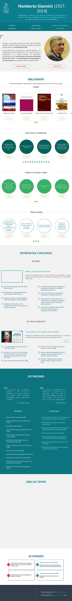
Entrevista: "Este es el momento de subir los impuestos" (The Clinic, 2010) (53, 347)
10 (44, 162)
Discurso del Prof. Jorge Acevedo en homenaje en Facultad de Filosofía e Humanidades (55, 428)
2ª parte (19, 300)
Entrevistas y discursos (60, 25)
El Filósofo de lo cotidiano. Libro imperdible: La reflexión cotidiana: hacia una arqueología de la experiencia (52, 308)
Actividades (60, 28)
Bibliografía (36, 25)
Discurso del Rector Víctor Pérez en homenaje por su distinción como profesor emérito (55, 418)
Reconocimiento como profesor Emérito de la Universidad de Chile (15, 293)
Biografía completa (21, 66)
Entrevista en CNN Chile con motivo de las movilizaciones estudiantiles (52, 294)
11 (46, 162)
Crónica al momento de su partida (51, 433)
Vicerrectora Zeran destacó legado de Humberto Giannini (21, 575)
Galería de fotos (57, 66)
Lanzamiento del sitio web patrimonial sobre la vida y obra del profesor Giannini (51, 564)
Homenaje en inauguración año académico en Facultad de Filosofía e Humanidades (54, 437)
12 (48, 162)
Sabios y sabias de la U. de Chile (37, 271)
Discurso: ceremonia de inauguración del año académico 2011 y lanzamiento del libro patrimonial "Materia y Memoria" (53, 354)
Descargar (9, 157)
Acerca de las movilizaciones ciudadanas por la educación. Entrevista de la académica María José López (53, 288)
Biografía (12, 25)
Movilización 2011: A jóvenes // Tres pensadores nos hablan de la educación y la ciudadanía (16, 305)
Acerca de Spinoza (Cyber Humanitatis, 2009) (16, 361)
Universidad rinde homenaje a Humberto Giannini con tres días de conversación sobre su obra (21, 564)
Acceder (9, 118)
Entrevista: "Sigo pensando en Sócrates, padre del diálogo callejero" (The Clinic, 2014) (51, 360)
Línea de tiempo (36, 28)
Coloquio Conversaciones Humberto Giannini (51, 575)
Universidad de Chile (57, 595)
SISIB (50, 593)
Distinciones (12, 28)
